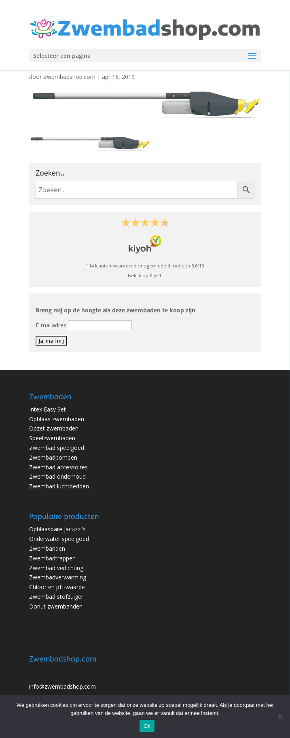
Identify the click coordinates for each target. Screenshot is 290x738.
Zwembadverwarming (57, 577)
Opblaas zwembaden (56, 419)
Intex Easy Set (47, 409)
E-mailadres (51, 325)
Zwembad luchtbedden (59, 486)
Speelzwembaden (52, 438)
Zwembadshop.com (69, 77)
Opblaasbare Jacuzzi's (57, 529)
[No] (280, 717)
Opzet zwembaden (53, 428)
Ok (147, 726)
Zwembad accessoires (58, 467)
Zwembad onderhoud (57, 476)
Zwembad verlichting (56, 568)
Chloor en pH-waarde (57, 587)
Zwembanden (47, 548)
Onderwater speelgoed (59, 539)
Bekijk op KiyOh (145, 275)
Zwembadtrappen (52, 558)
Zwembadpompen (53, 457)
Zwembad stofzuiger (56, 596)
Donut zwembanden (56, 606)
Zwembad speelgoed (56, 448)
